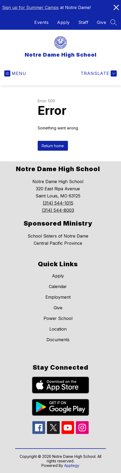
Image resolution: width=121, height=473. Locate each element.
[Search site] (113, 22)
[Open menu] (15, 73)
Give (101, 22)
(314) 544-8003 (58, 210)
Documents (58, 339)
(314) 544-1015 (58, 203)
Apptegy (71, 465)
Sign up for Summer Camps (30, 7)
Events (41, 22)
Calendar (58, 286)
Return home (53, 145)
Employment (58, 297)
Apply (63, 22)
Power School (58, 318)
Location (58, 329)
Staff (83, 22)
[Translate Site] (98, 73)
